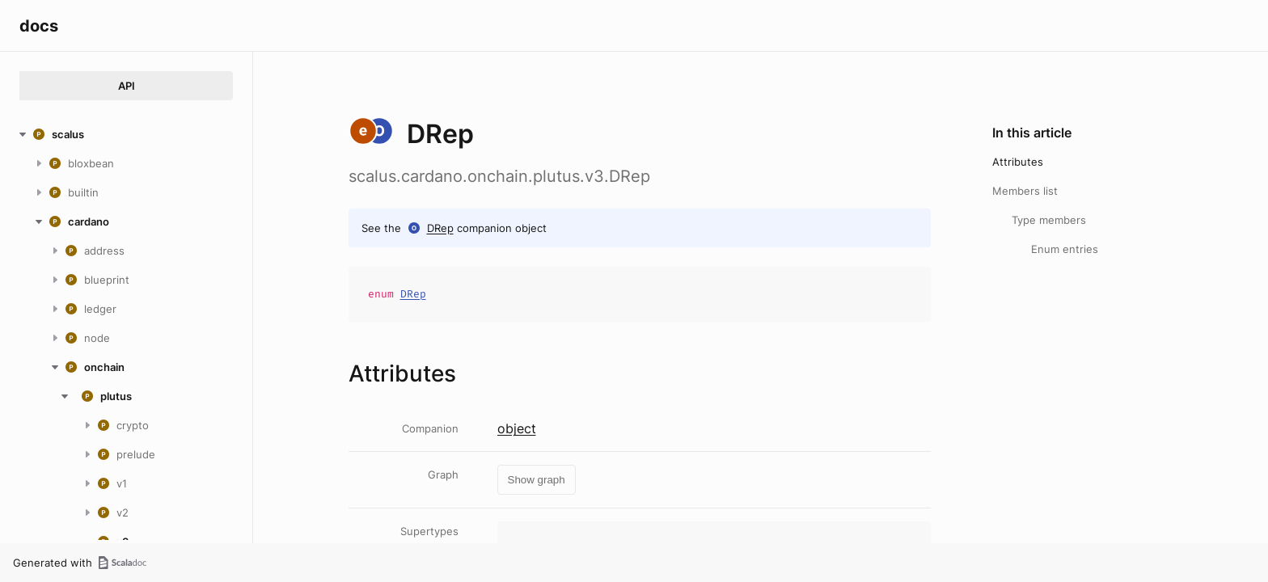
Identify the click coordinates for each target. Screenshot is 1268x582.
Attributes (1017, 161)
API (126, 85)
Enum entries (1064, 248)
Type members (1049, 219)
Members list (1025, 190)
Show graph (536, 480)
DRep (440, 227)
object (516, 428)
